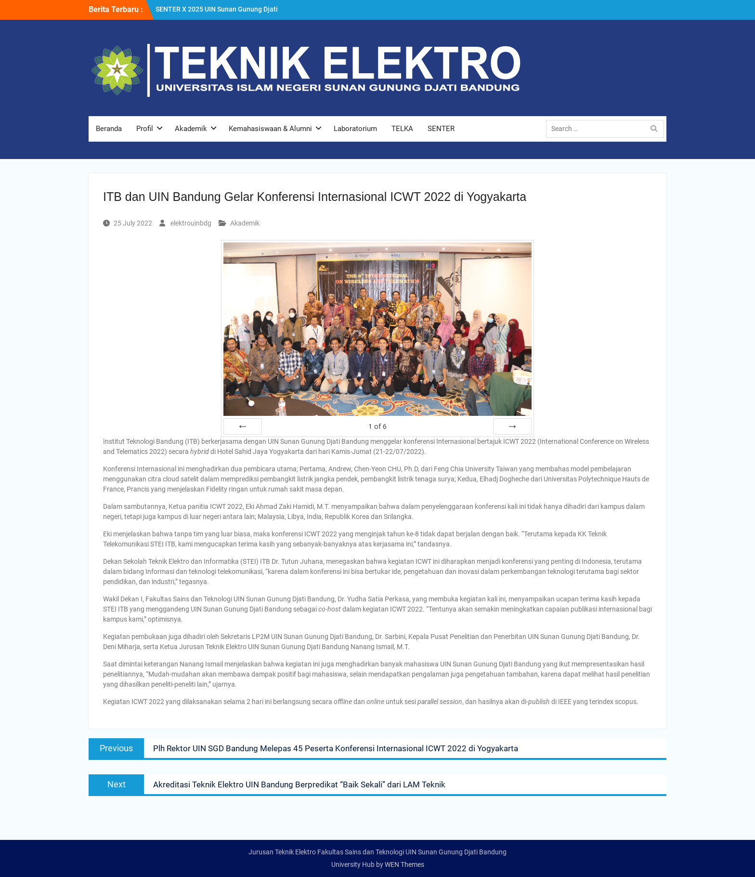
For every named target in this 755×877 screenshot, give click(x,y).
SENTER (441, 128)
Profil (144, 128)
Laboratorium (355, 128)
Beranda (109, 128)
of (377, 426)
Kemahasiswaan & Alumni (270, 128)
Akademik (191, 128)
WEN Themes (404, 864)
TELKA (402, 128)
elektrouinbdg (190, 223)
